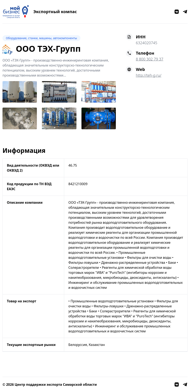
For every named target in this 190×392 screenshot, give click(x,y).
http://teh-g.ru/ (148, 75)
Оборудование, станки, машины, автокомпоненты (41, 38)
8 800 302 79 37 (149, 59)
